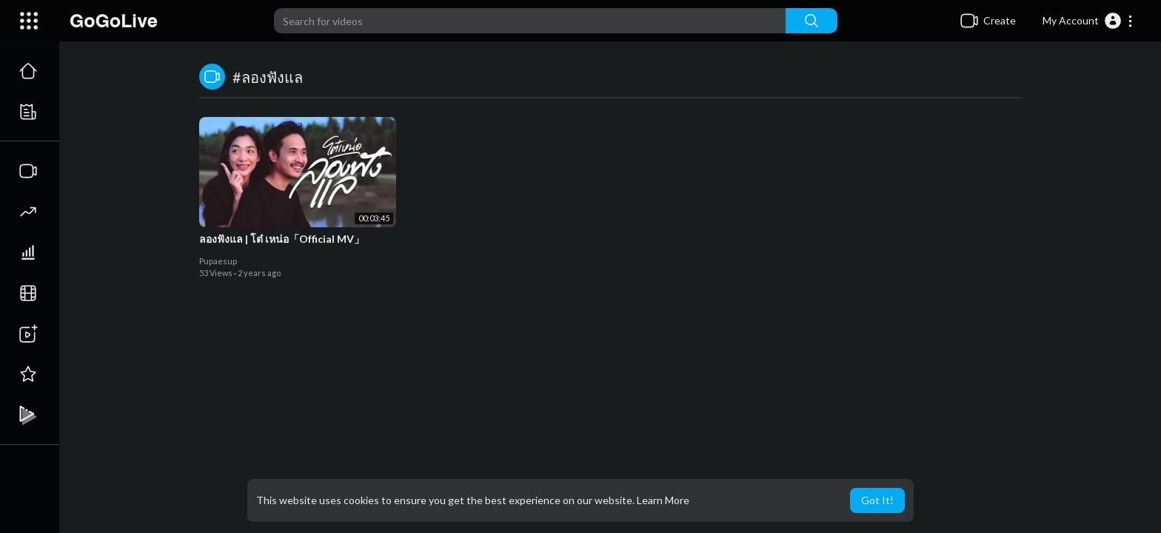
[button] (1088, 21)
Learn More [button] (663, 500)
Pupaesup (218, 261)
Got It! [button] (877, 500)
